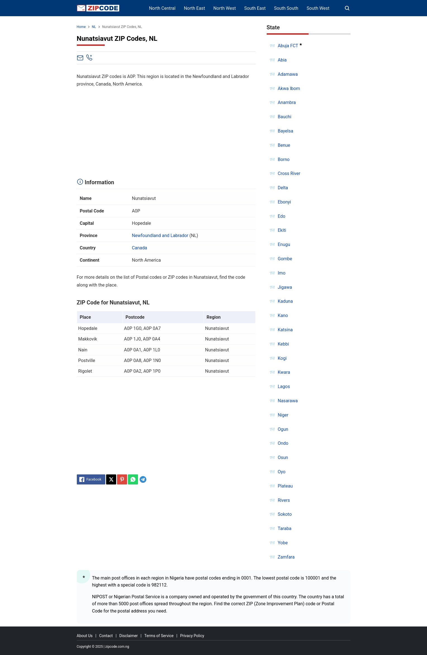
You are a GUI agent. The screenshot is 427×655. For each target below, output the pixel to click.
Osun (283, 457)
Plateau (285, 486)
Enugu (284, 244)
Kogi (282, 358)
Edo (281, 216)
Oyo (282, 471)
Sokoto (285, 514)
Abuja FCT (288, 45)
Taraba (285, 528)
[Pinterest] (122, 479)
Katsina (285, 329)
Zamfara (286, 557)
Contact (106, 635)
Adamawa (288, 74)
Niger (283, 415)
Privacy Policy (192, 635)
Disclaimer (128, 635)
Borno (284, 159)
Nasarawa (288, 400)
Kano (283, 315)
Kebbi (283, 344)
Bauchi (285, 116)
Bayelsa (285, 131)
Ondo (283, 443)
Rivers (284, 500)
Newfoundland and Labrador (160, 235)
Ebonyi (284, 202)
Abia (282, 60)
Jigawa (285, 287)
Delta (283, 187)
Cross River (289, 173)
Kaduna (285, 301)
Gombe (285, 258)
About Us (85, 635)
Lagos (284, 386)
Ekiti (282, 230)
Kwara (284, 372)
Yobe (283, 542)
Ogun (283, 429)
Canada (139, 247)
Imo (282, 273)
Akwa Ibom (289, 88)
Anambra (287, 102)
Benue (284, 145)
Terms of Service (159, 635)
